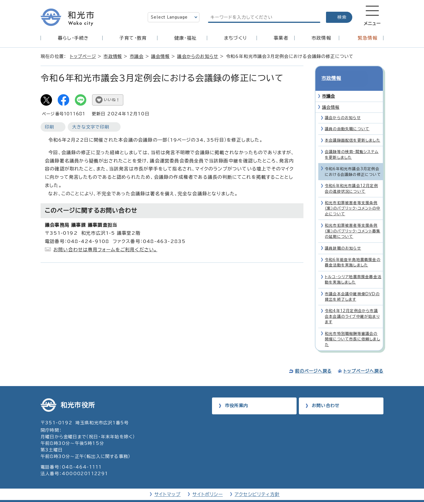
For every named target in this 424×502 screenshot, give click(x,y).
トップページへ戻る (363, 362)
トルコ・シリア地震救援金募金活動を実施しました (353, 270)
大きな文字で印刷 (90, 127)
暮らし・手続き (73, 38)
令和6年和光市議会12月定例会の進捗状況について (351, 179)
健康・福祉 (185, 38)
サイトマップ (167, 485)
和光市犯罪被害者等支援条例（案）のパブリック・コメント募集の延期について (352, 221)
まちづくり (235, 38)
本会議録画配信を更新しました (352, 131)
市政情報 (321, 38)
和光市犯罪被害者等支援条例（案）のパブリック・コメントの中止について (352, 199)
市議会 (137, 56)
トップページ (83, 56)
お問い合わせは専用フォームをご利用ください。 (105, 249)
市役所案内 (236, 396)
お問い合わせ (325, 396)
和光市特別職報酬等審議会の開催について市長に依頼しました (352, 329)
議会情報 (160, 56)
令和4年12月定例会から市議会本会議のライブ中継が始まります (352, 307)
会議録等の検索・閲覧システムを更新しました (352, 145)
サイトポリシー (207, 485)
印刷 (49, 127)
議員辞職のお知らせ (343, 239)
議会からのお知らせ (197, 56)
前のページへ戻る (313, 362)
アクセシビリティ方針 (257, 485)
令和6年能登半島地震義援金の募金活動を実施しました (353, 253)
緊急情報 (367, 38)
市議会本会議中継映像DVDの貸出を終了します (352, 287)
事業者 (281, 38)
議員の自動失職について (347, 119)
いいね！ (112, 100)
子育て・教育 (133, 38)
